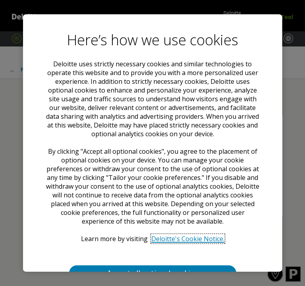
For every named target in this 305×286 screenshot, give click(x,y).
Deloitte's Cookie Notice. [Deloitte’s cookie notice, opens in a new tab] (187, 238)
